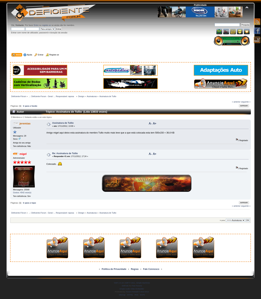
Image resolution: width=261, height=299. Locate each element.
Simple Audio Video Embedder (131, 289)
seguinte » (245, 102)
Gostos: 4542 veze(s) (22, 192)
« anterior (236, 102)
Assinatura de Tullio (63, 123)
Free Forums (137, 286)
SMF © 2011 (130, 283)
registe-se (46, 25)
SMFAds (125, 286)
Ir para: (222, 220)
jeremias (25, 123)
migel (23, 153)
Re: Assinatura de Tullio (65, 153)
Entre (36, 25)
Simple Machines (143, 283)
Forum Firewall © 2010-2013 (137, 292)
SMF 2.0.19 (119, 283)
